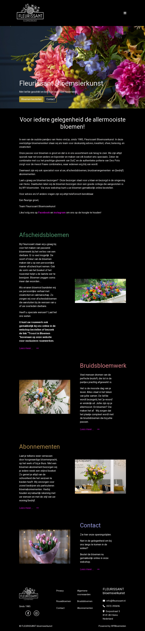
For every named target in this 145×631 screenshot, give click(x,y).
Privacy (60, 590)
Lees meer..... (29, 348)
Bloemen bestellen (31, 99)
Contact (50, 99)
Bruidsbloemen (84, 601)
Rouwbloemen (63, 601)
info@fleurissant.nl (114, 600)
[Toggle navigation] (125, 13)
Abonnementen (85, 608)
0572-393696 (111, 606)
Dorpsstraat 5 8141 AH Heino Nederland (111, 615)
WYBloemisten (118, 626)
